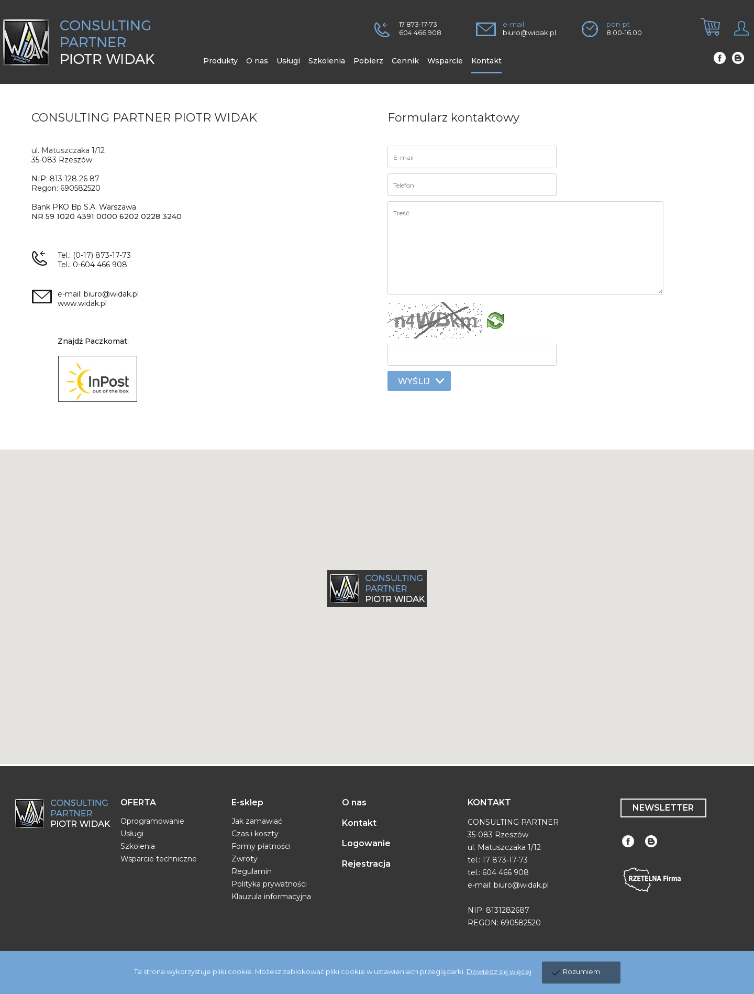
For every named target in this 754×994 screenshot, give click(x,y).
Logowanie (366, 843)
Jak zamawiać (256, 821)
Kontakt (359, 823)
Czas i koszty (255, 834)
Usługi (131, 834)
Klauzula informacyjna (271, 896)
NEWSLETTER (663, 808)
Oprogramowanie (152, 821)
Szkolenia (137, 846)
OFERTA (138, 802)
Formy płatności (261, 846)
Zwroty (244, 859)
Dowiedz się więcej (499, 971)
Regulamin (251, 871)
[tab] (706, 35)
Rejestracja (366, 864)
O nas (354, 802)
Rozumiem (581, 971)
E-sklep (247, 802)
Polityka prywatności (269, 884)
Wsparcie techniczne (158, 859)
